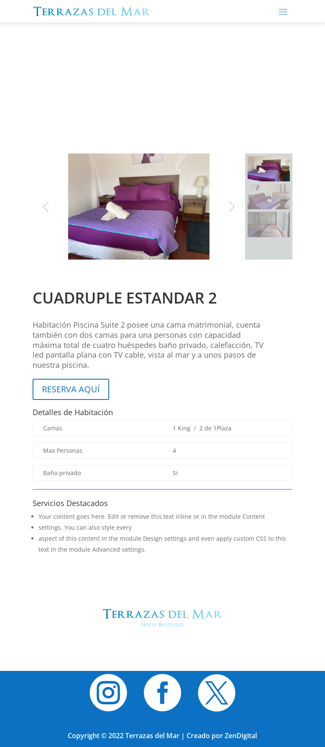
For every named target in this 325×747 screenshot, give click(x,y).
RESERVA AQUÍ (71, 389)
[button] (45, 206)
